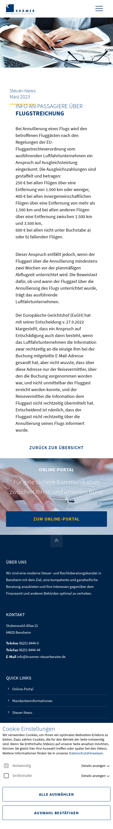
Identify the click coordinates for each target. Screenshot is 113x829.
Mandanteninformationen (32, 700)
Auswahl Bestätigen (56, 812)
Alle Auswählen (56, 794)
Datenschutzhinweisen (86, 753)
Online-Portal (22, 689)
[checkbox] (6, 765)
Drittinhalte (18, 775)
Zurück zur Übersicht (56, 447)
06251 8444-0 (29, 643)
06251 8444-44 (29, 649)
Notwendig (17, 765)
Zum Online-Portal (56, 519)
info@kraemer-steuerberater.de (41, 656)
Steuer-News (22, 712)
